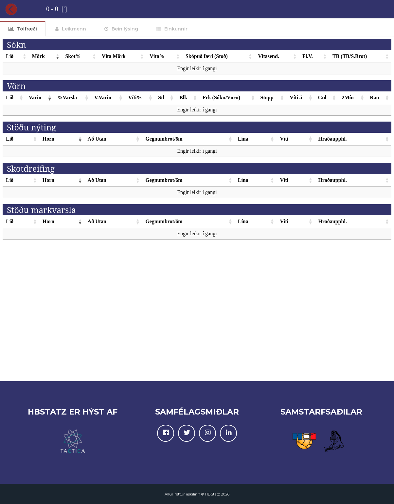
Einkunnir (176, 29)
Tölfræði (27, 29)
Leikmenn (74, 29)
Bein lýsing (125, 29)
